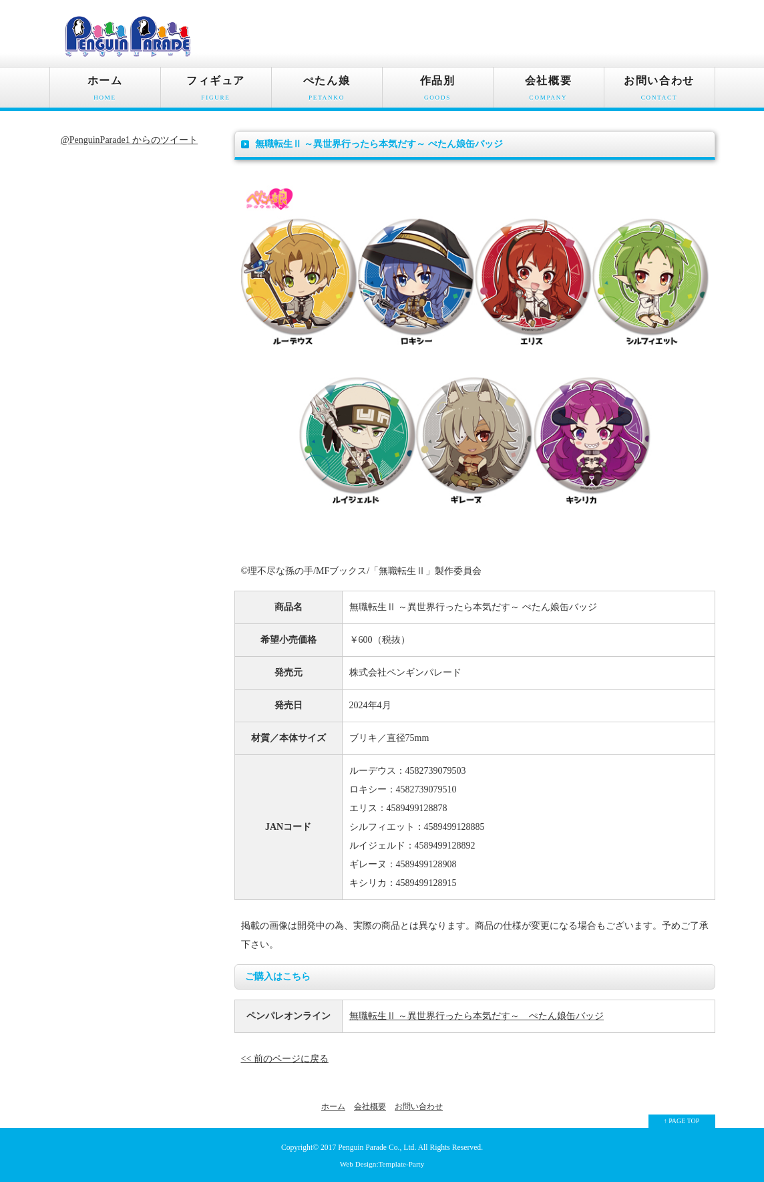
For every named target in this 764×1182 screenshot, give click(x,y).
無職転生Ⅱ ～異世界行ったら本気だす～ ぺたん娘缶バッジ (476, 1016)
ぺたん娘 (327, 91)
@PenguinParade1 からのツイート (129, 140)
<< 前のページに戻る (285, 1059)
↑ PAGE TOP (682, 1121)
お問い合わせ (659, 91)
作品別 (438, 91)
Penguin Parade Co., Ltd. (377, 1147)
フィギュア (216, 91)
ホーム (105, 91)
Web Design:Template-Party (382, 1164)
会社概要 (549, 91)
